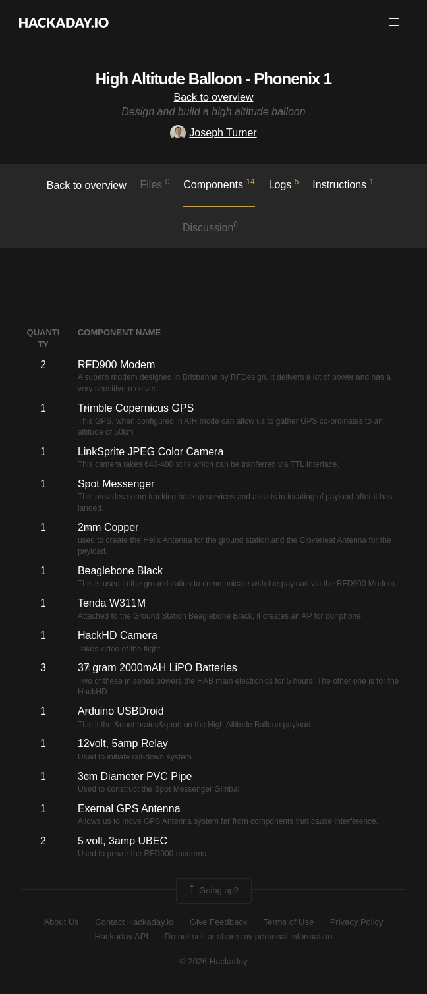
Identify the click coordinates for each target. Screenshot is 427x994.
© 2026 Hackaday (213, 961)
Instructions (343, 183)
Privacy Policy (357, 922)
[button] (394, 22)
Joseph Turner (213, 132)
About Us (60, 922)
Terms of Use (289, 922)
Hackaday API (121, 936)
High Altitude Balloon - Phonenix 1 (213, 79)
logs (284, 183)
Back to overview (214, 97)
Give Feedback (218, 922)
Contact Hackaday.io (134, 922)
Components (219, 183)
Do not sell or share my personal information (249, 936)
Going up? (212, 890)
